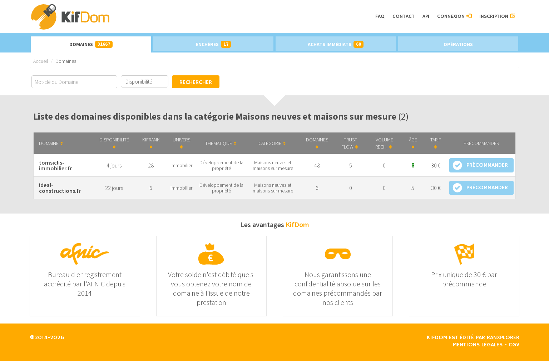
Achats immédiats (335, 44)
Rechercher (195, 82)
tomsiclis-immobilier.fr (55, 165)
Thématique (220, 143)
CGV (514, 345)
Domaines (91, 44)
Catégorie (272, 143)
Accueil (40, 61)
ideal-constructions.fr (60, 187)
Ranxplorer (503, 337)
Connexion (454, 16)
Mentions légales (478, 345)
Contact (403, 16)
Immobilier (181, 165)
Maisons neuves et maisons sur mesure (273, 165)
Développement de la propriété (221, 165)
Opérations (458, 44)
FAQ (380, 16)
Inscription (497, 16)
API (425, 16)
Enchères (213, 44)
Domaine (51, 143)
